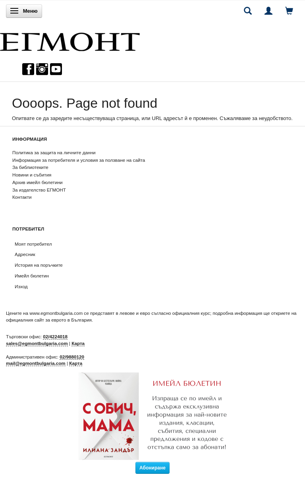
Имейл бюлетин (32, 275)
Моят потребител (33, 243)
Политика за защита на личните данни (53, 152)
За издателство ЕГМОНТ (39, 189)
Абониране (152, 468)
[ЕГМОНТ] (70, 40)
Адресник (25, 254)
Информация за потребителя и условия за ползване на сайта (78, 160)
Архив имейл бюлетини (37, 182)
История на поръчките (39, 265)
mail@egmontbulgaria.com (36, 363)
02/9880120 (72, 356)
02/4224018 (55, 336)
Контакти (22, 197)
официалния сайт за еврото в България (49, 319)
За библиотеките (30, 167)
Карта (78, 343)
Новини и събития (31, 174)
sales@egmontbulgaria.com (37, 343)
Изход (21, 286)
